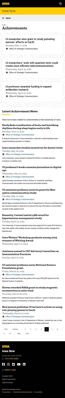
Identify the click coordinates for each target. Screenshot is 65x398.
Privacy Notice (6, 392)
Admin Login (10, 370)
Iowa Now (9, 11)
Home (4, 25)
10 (10, 333)
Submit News (7, 382)
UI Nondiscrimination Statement (22, 392)
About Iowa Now (8, 379)
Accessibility (38, 392)
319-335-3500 (10, 358)
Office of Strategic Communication (23, 49)
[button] (60, 3)
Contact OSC (7, 376)
